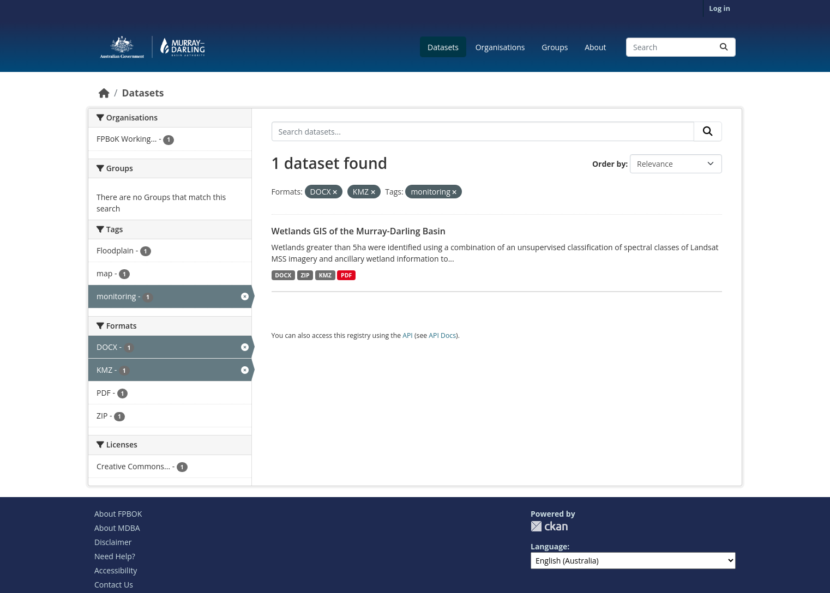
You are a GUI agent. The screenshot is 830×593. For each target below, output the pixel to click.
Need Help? (114, 556)
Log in (719, 8)
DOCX (283, 275)
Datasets (443, 47)
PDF (346, 275)
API (407, 335)
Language (549, 546)
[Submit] (724, 47)
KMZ (325, 275)
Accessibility (115, 570)
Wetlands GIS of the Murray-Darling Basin (359, 231)
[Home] (104, 92)
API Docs (442, 335)
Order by (608, 164)
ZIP (304, 275)
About (595, 47)
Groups (555, 47)
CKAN (549, 526)
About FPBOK (118, 514)
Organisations (500, 47)
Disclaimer (112, 542)
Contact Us (113, 584)
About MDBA (117, 528)
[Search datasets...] (681, 47)
